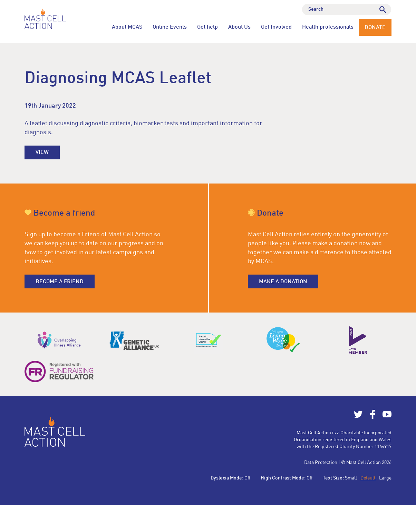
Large (385, 478)
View (42, 152)
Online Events (170, 27)
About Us (239, 27)
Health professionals (328, 27)
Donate (375, 27)
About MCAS (127, 27)
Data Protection (320, 462)
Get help (207, 27)
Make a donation (283, 282)
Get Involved (276, 27)
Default (368, 478)
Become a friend (60, 282)
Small (351, 478)
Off (247, 478)
